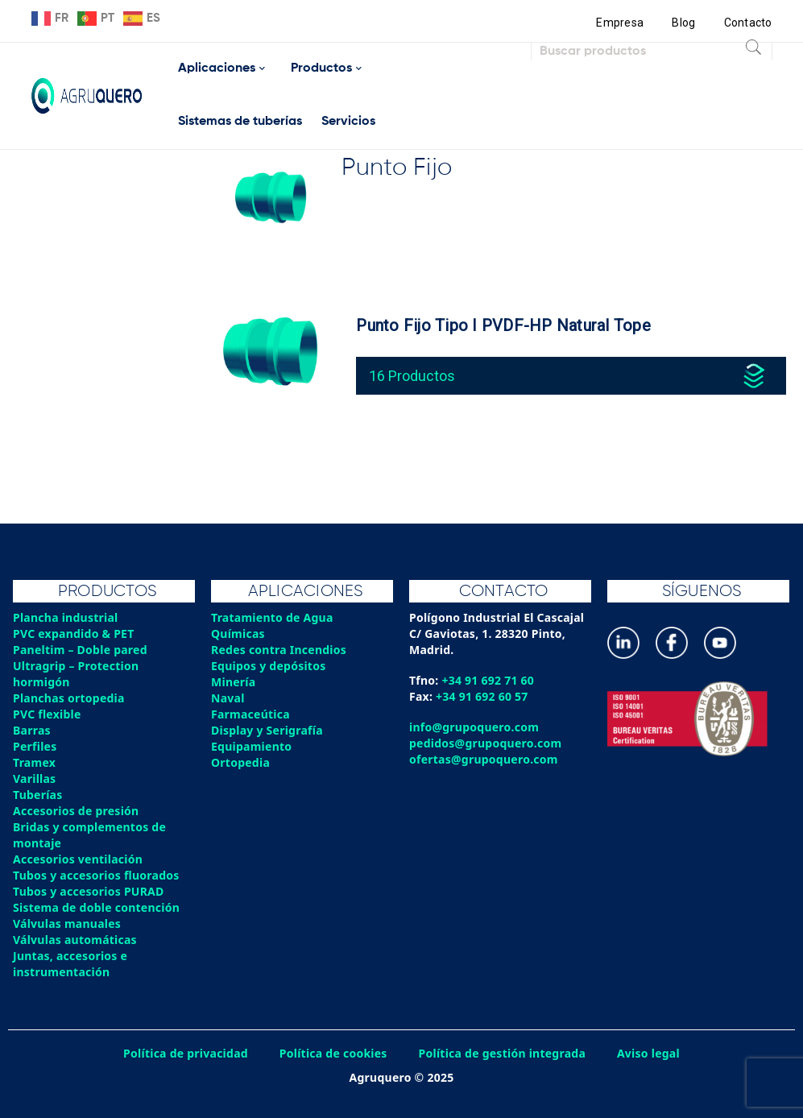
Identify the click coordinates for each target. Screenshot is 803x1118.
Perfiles (34, 746)
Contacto (748, 22)
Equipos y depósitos (268, 665)
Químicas (238, 633)
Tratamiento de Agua (272, 617)
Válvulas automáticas (75, 939)
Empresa (620, 22)
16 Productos (412, 375)
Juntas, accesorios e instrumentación (70, 963)
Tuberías (38, 794)
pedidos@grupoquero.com (485, 743)
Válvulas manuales (67, 923)
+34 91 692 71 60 (487, 680)
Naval (228, 698)
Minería (233, 681)
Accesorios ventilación (78, 859)
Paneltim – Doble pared (80, 649)
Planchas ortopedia (69, 698)
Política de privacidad (185, 1053)
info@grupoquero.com (474, 727)
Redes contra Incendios (278, 649)
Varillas (34, 778)
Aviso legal (648, 1053)
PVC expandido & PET (74, 633)
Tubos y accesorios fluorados (96, 875)
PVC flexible (47, 714)
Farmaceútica (250, 714)
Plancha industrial (65, 617)
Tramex (34, 762)
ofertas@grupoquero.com (483, 759)
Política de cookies (333, 1053)
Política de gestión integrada (502, 1053)
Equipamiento (251, 746)
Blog (683, 22)
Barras (32, 730)
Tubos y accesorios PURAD (88, 891)
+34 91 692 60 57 (482, 696)
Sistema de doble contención (96, 907)
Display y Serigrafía (267, 730)
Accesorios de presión (76, 810)
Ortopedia (240, 762)
